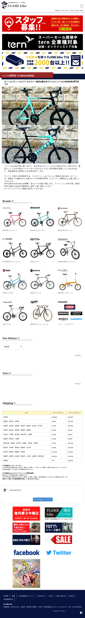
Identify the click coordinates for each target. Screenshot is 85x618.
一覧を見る (77, 355)
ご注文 (50, 596)
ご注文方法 (40, 596)
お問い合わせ (61, 596)
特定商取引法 (8, 599)
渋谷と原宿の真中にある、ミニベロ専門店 (16, 2)
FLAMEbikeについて (26, 596)
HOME (6, 596)
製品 (13, 596)
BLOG (71, 596)
